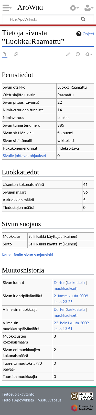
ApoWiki (30, 7)
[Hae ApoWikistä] (48, 19)
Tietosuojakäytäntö (18, 394)
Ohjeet (84, 33)
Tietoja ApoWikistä (18, 400)
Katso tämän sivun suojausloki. (28, 254)
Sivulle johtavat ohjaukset (24, 155)
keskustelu (76, 282)
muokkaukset (65, 288)
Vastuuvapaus (49, 400)
